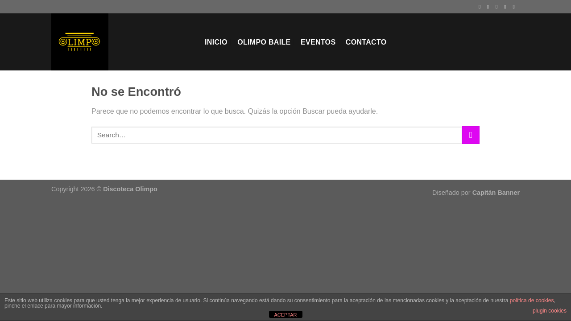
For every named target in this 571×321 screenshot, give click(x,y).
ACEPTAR (285, 314)
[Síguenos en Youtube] (515, 7)
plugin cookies (550, 311)
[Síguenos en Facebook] (481, 7)
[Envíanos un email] (506, 7)
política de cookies (532, 300)
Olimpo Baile (263, 42)
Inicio (216, 42)
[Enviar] (471, 135)
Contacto (366, 42)
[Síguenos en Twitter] (498, 7)
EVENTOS (318, 42)
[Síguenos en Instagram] (489, 7)
